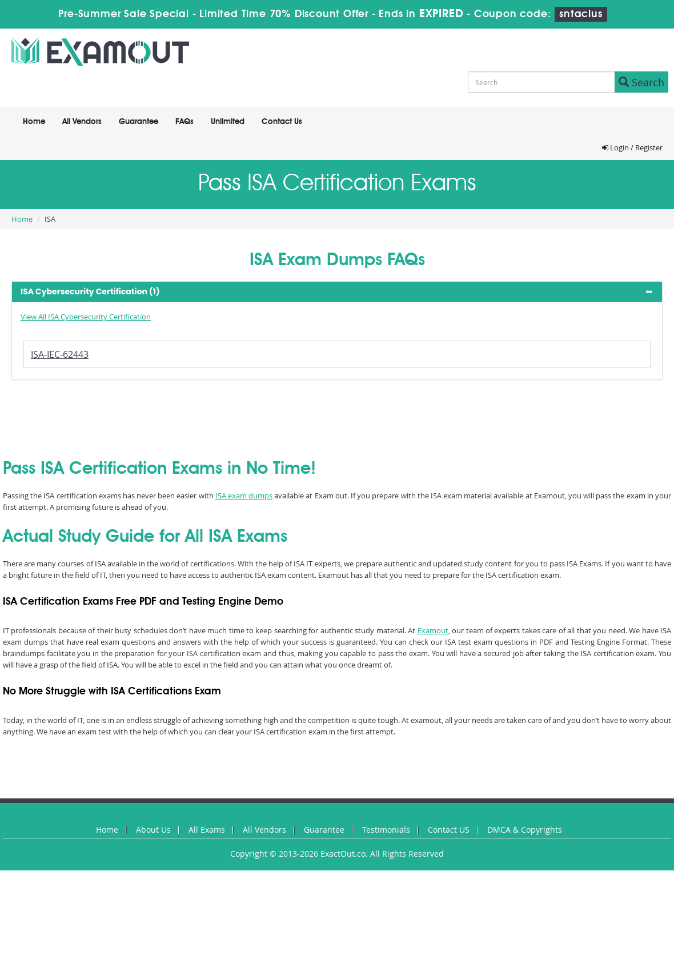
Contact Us (282, 122)
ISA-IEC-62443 (60, 354)
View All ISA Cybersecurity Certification (86, 316)
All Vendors (82, 122)
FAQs (184, 122)
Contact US (449, 829)
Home (34, 122)
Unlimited (227, 122)
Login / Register (632, 147)
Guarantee (138, 122)
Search (641, 82)
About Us (153, 829)
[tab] (337, 292)
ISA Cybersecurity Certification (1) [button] (90, 291)
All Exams (206, 829)
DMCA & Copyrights (524, 829)
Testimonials (386, 829)
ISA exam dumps (243, 495)
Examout (433, 630)
